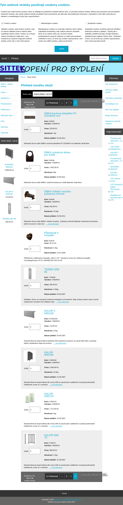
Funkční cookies (9, 23)
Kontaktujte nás (111, 104)
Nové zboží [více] (9, 141)
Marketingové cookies (48, 23)
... (62, 103)
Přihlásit (14, 58)
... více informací (52, 224)
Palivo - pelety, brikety (7, 85)
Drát (2, 121)
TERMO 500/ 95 (9, 211)
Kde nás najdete (112, 109)
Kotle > (4, 92)
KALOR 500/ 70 (51, 436)
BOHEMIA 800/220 (9, 158)
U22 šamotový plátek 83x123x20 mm (116, 188)
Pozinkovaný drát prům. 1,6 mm (116, 140)
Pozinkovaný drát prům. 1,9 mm (116, 160)
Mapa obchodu (111, 115)
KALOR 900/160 (49, 353)
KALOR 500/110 (49, 395)
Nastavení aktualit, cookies (113, 122)
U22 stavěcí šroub (115, 179)
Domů (4, 58)
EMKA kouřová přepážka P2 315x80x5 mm (60, 114)
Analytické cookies (93, 23)
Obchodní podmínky (113, 98)
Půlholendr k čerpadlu (51, 234)
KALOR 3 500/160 (9, 185)
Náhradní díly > (7, 115)
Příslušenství (6, 104)
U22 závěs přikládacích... (116, 148)
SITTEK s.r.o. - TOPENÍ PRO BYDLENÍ (67, 499)
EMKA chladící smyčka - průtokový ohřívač (58, 192)
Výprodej (4, 133)
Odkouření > (6, 109)
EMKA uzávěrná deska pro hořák (57, 153)
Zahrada (4, 127)
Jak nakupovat (111, 84)
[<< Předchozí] (52, 103)
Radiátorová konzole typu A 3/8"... (116, 197)
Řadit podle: (27, 94)
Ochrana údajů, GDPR (111, 91)
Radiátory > (5, 98)
